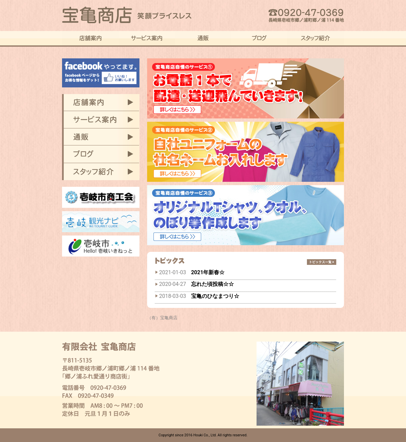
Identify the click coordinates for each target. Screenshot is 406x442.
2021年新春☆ (208, 272)
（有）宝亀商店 (162, 317)
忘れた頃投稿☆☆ (212, 284)
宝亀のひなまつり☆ (215, 296)
